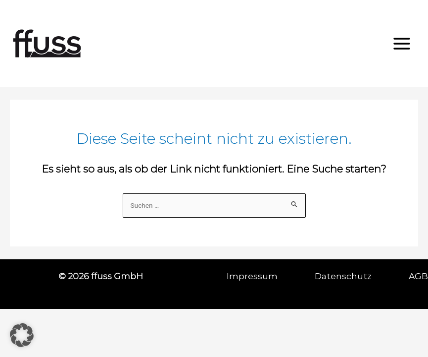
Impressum (271, 276)
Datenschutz (362, 276)
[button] (22, 335)
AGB (418, 276)
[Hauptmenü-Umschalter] (401, 43)
